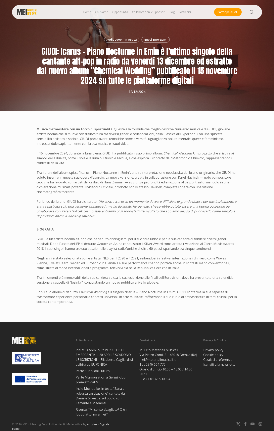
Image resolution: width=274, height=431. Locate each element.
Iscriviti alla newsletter (220, 364)
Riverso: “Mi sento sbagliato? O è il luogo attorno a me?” (101, 412)
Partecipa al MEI (227, 12)
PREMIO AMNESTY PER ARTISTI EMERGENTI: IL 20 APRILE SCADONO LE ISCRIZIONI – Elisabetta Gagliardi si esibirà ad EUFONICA (104, 357)
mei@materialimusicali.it (157, 359)
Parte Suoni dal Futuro (93, 371)
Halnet (16, 429)
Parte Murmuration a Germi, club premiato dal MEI (101, 379)
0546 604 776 (155, 364)
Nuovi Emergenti (155, 39)
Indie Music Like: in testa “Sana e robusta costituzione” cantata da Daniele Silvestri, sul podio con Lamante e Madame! (100, 395)
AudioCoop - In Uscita (121, 39)
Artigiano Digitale (98, 424)
